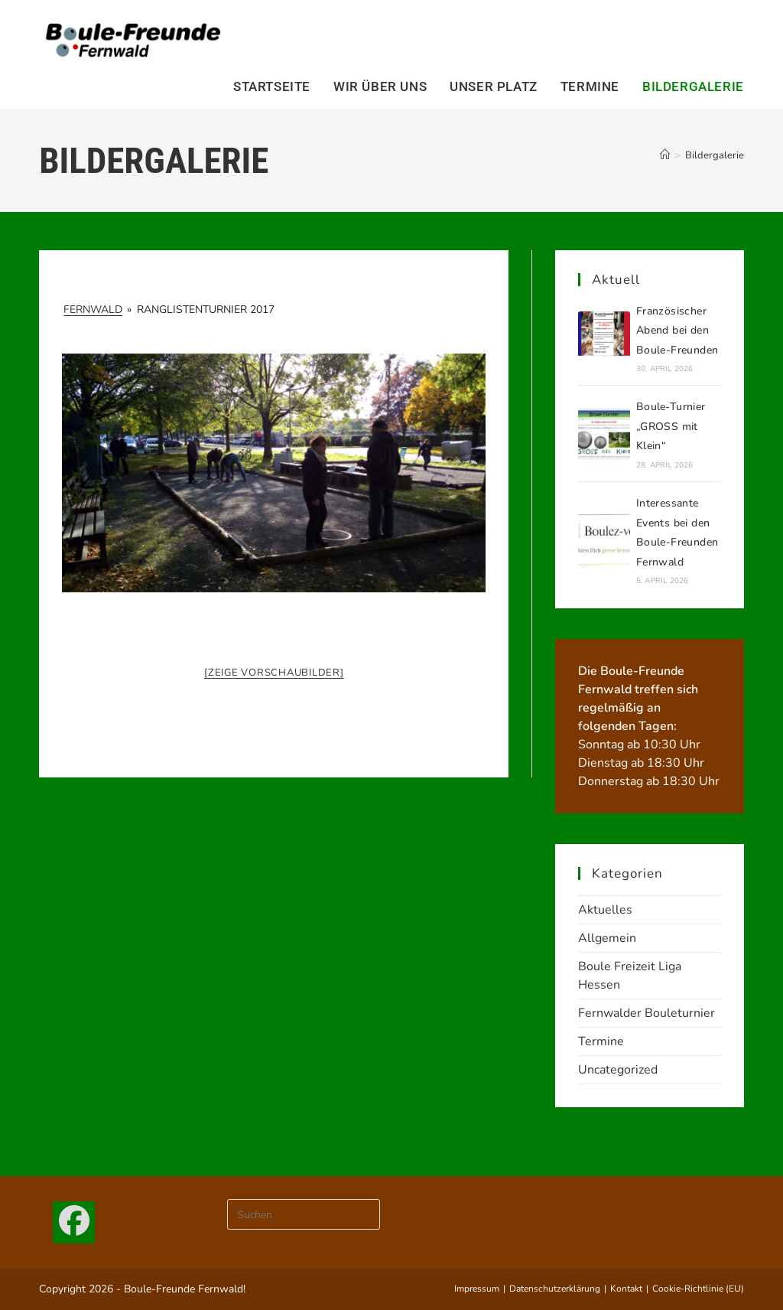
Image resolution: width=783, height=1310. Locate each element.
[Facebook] (74, 1222)
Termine (601, 1041)
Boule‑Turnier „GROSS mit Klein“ (671, 426)
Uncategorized (618, 1069)
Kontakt (626, 1288)
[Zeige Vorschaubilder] (274, 672)
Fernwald (92, 309)
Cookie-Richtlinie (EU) (698, 1288)
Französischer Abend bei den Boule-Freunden (677, 330)
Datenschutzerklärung (554, 1288)
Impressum (476, 1288)
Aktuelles (605, 909)
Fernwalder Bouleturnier (646, 1013)
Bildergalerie (714, 155)
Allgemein (607, 938)
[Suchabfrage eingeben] (303, 1214)
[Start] (665, 155)
